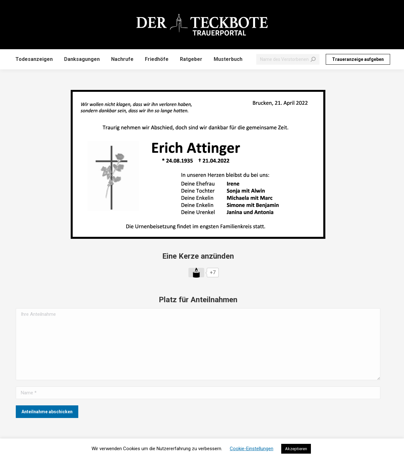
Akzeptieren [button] (296, 448)
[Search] (287, 59)
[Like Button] (196, 272)
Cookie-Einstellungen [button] (251, 448)
